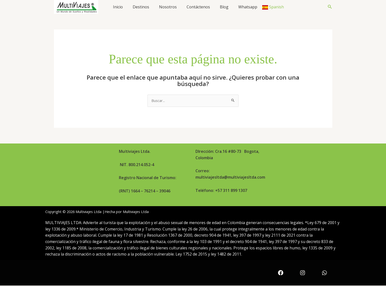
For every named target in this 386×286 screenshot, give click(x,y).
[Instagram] (302, 273)
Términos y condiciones (298, 154)
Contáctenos (198, 7)
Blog (224, 7)
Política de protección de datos (304, 166)
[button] (330, 7)
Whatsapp (247, 7)
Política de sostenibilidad (298, 177)
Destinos (141, 7)
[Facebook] (281, 273)
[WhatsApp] (324, 273)
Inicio (118, 7)
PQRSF (282, 188)
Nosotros (168, 7)
